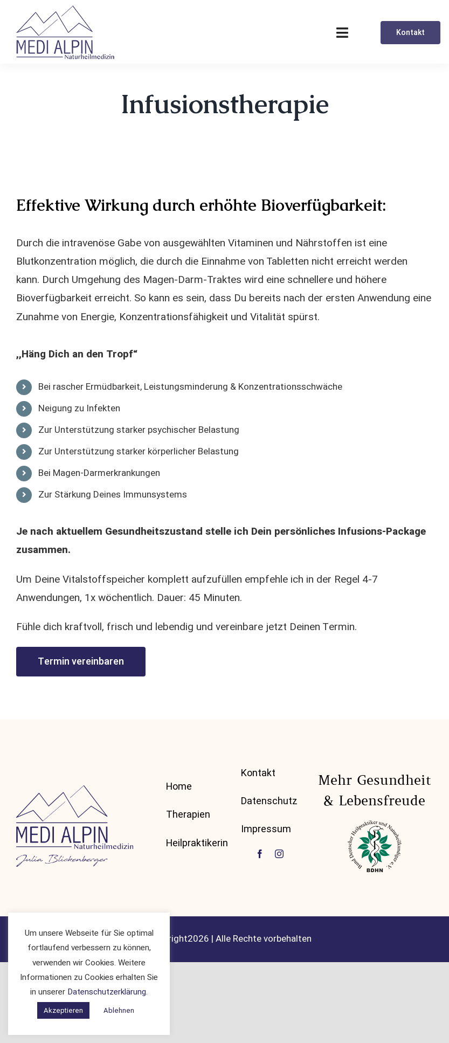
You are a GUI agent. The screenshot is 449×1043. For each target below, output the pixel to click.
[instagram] (279, 853)
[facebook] (259, 853)
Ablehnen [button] (118, 1010)
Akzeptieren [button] (63, 1010)
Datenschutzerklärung (106, 992)
